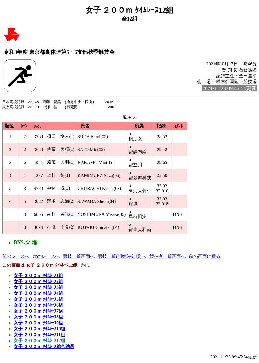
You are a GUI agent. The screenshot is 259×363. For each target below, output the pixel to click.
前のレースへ (15, 256)
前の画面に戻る (204, 256)
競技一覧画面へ (79, 256)
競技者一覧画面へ (167, 256)
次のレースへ (46, 256)
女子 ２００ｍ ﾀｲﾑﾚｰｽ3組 (38, 287)
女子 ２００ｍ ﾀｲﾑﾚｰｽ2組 (38, 282)
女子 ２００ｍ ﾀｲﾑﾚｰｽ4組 (38, 293)
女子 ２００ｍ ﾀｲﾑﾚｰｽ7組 (38, 311)
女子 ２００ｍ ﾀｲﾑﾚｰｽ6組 (38, 305)
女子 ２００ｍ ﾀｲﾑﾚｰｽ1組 (38, 276)
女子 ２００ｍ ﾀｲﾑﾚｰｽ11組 (39, 335)
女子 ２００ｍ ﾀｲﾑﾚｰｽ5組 (38, 299)
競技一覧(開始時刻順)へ (122, 256)
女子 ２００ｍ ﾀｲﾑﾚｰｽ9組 (38, 323)
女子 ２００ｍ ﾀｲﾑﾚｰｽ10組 (39, 329)
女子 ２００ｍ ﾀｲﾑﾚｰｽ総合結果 (44, 347)
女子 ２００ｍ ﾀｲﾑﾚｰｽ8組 (38, 317)
